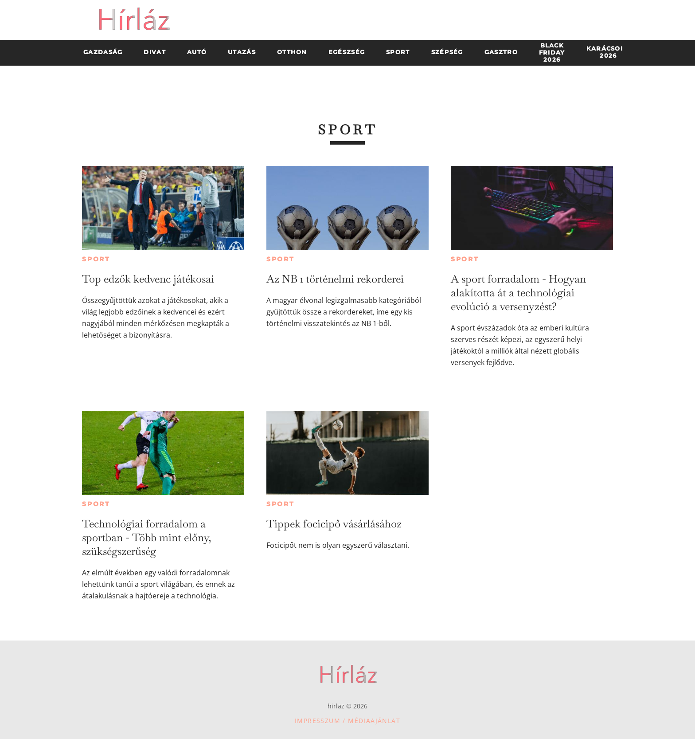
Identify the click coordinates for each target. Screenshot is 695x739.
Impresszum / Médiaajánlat (347, 720)
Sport (96, 259)
